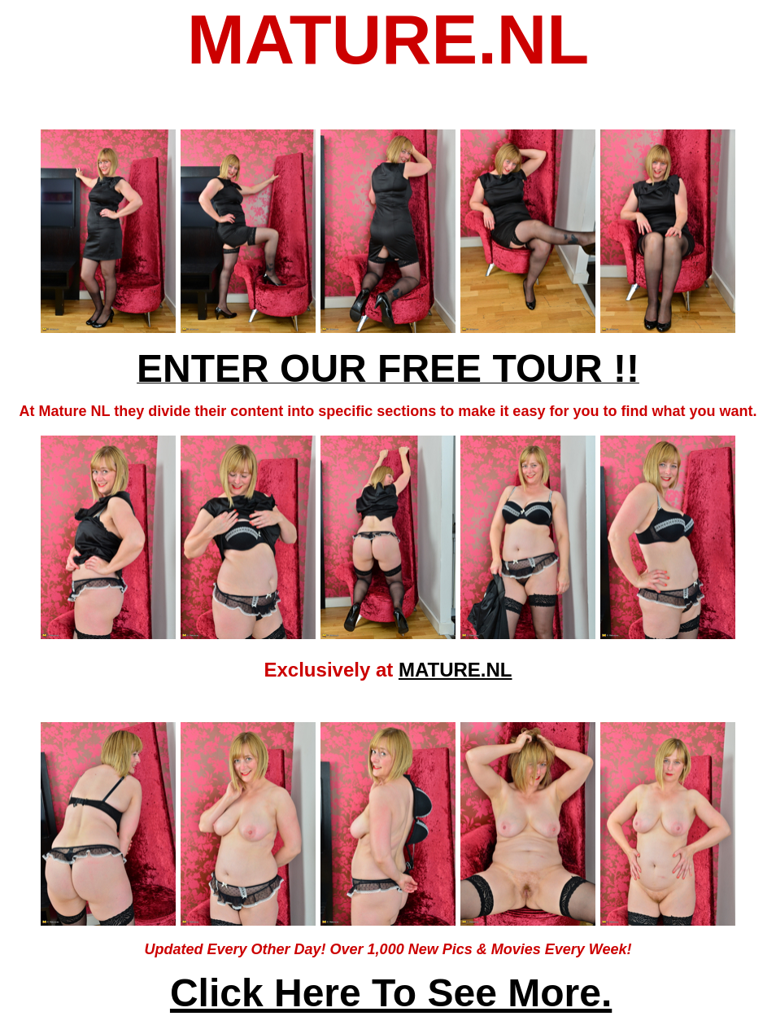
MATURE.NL (455, 670)
